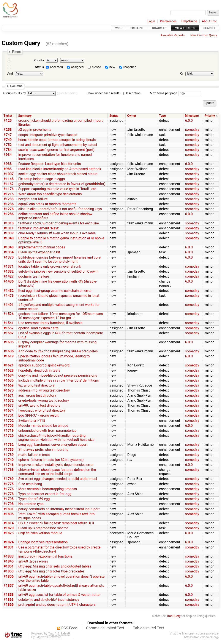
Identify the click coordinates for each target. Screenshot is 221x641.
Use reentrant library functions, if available (50, 323)
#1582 (9, 333)
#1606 (9, 351)
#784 (8, 150)
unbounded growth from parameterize (47, 430)
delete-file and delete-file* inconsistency (48, 600)
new (112, 67)
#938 (8, 164)
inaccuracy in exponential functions (45, 556)
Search (209, 28)
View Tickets (185, 28)
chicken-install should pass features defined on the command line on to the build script (57, 472)
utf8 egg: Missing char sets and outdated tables (54, 566)
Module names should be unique (43, 426)
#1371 (9, 266)
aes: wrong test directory (37, 395)
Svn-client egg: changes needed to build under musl (57, 479)
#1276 (9, 209)
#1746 (9, 465)
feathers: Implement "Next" (38, 228)
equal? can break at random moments (47, 204)
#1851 (9, 566)
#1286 (9, 214)
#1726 (9, 435)
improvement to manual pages (41, 247)
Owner (131, 116)
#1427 (9, 276)
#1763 (9, 470)
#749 (8, 140)
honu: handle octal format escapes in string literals (57, 140)
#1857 (9, 585)
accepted (56, 67)
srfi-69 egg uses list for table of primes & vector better (59, 595)
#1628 (9, 370)
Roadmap (159, 28)
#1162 (9, 184)
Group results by (14, 93)
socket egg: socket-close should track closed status (58, 174)
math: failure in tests (34, 455)
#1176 (9, 189)
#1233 (9, 199)
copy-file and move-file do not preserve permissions (57, 375)
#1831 (9, 547)
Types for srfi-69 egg (34, 499)
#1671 (9, 395)
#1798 (9, 504)
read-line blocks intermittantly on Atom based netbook (59, 169)
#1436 (9, 281)
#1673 (9, 405)
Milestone (192, 116)
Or (181, 73)
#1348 (9, 247)
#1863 (9, 600)
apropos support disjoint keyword (43, 365)
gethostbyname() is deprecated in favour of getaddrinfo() (62, 184)
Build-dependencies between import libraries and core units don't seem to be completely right (59, 259)
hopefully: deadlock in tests (39, 370)
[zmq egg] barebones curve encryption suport (53, 445)
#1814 (9, 523)
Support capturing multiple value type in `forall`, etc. (57, 189)
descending (69, 93)
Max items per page (163, 93)
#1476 (9, 296)
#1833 (9, 556)
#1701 (9, 415)
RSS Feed (69, 628)
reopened (129, 67)
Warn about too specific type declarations (50, 194)
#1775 (9, 484)
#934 (8, 155)
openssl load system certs (38, 328)
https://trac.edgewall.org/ (201, 637)
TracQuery (173, 616)
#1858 (9, 595)
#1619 (9, 356)
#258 (8, 130)
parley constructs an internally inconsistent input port (59, 509)
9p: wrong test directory (36, 385)
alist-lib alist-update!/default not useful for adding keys (60, 209)
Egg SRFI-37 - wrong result (38, 415)
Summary (25, 116)
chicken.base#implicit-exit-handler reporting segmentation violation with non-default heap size (56, 437)
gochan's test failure (33, 276)
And (10, 73)
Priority (39, 60)
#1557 (9, 328)
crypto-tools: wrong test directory (43, 400)
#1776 (9, 489)
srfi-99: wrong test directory (39, 405)
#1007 (9, 174)
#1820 (9, 528)
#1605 (9, 342)
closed (96, 67)
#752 (8, 145)
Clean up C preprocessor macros (43, 528)
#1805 (9, 514)
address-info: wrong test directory (44, 390)
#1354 (9, 252)
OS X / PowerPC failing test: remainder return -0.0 (56, 523)
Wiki (118, 28)
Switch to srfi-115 (31, 421)
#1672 (9, 400)
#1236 (9, 204)
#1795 (9, 499)
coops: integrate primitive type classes (47, 135)
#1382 (9, 271)
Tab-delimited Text (148, 628)
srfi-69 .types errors (33, 561)
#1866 (9, 605)
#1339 (9, 233)
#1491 (9, 305)
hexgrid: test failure (33, 199)
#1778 (9, 494)
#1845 (9, 561)
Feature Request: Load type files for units (49, 164)
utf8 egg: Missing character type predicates (51, 571)
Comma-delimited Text (105, 628)
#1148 (9, 179)
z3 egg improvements (34, 130)
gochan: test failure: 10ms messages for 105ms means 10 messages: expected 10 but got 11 (60, 316)
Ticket (7, 116)
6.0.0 (189, 120)
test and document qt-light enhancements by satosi (57, 145)
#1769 (9, 479)
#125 (8, 120)
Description (130, 93)
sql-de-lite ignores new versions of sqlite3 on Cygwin (58, 271)
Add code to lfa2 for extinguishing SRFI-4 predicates (58, 351)
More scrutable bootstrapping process (47, 489)
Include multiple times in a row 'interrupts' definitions (58, 380)
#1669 (9, 385)
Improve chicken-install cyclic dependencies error (56, 465)
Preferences (168, 21)
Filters (16, 51)
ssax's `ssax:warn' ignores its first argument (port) (56, 150)
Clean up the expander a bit (39, 252)
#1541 (9, 323)
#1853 (9, 571)
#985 (8, 169)
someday (192, 130)
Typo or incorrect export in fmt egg (44, 494)
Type (162, 116)
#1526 (9, 314)
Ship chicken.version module (40, 533)
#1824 (9, 542)
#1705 (9, 426)
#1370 (9, 257)
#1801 (9, 509)
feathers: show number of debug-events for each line (58, 223)
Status (39, 67)
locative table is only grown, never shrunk (49, 266)
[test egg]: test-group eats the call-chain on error (55, 291)
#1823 (9, 533)
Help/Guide (189, 21)
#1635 (9, 380)
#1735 (9, 450)
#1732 (9, 445)
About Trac (209, 21)
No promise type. (31, 504)
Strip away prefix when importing (43, 450)
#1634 (9, 375)
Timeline (137, 28)
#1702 (9, 421)
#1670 (9, 390)
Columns (16, 86)
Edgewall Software (48, 637)
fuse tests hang (30, 484)
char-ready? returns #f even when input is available (57, 233)
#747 (8, 135)
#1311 (9, 228)
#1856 (9, 576)
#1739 (9, 455)
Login (151, 21)
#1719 (9, 430)
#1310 (9, 223)
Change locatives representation (43, 542)
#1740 (9, 460)
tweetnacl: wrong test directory (42, 410)
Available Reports (173, 35)
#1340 (9, 238)
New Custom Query (203, 35)
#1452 (9, 291)
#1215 (9, 194)
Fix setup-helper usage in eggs (41, 179)
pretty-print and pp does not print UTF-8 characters (57, 605)
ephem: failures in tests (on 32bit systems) (51, 460)
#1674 (9, 410)
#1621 (9, 365)
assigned (77, 67)
